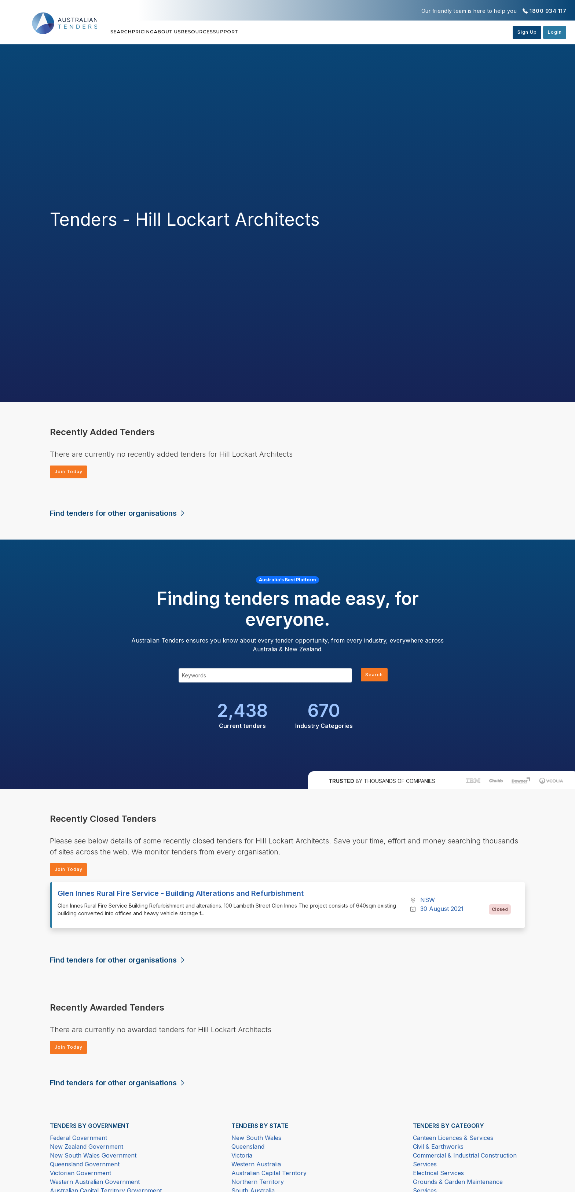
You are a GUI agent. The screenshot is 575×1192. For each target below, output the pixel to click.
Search (122, 32)
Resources (248, 32)
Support (293, 32)
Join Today (71, 473)
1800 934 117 (548, 11)
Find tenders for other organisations (118, 515)
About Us (201, 32)
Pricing (160, 32)
